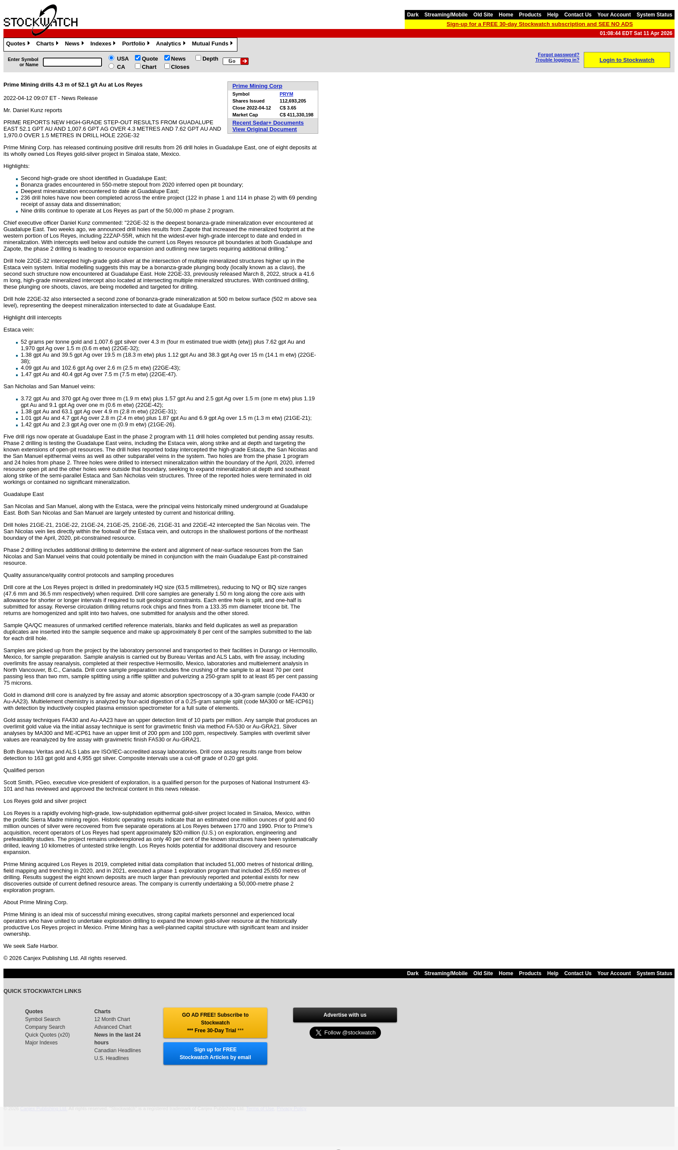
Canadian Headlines (117, 1050)
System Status (654, 15)
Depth (210, 58)
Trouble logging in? (557, 59)
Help (553, 15)
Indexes (104, 44)
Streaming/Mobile (445, 15)
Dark (413, 15)
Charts (48, 44)
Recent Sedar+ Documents (268, 122)
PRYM (286, 94)
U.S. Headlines (111, 1058)
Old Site (483, 15)
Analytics (172, 44)
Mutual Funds (213, 44)
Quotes (19, 44)
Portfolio (136, 44)
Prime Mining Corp (257, 86)
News (75, 44)
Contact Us (578, 15)
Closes (180, 67)
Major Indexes (41, 1043)
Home (506, 15)
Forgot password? (558, 54)
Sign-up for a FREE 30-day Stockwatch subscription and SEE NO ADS (540, 24)
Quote (150, 58)
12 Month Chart (112, 1019)
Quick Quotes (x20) (47, 1035)
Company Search (45, 1027)
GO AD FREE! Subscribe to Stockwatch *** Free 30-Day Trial (215, 1023)
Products (530, 15)
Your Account (614, 15)
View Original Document (264, 129)
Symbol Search (42, 1019)
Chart (149, 67)
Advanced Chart (112, 1027)
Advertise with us (344, 1015)
